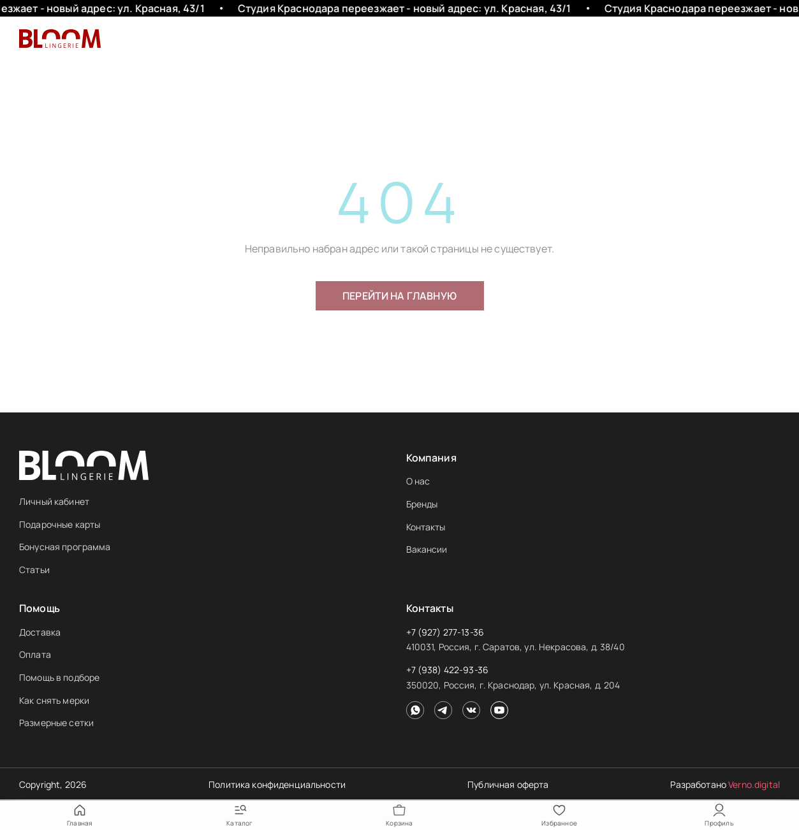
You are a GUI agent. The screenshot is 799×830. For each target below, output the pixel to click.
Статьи (34, 570)
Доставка (40, 632)
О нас (418, 481)
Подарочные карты (59, 524)
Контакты (426, 527)
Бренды (422, 504)
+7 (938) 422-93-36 (447, 670)
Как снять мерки (54, 700)
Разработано (725, 784)
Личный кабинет (54, 501)
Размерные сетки (56, 723)
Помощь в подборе (59, 677)
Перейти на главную (399, 296)
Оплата (35, 654)
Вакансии (427, 549)
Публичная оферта (507, 784)
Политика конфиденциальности (277, 784)
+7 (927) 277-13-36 (445, 632)
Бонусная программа (65, 547)
